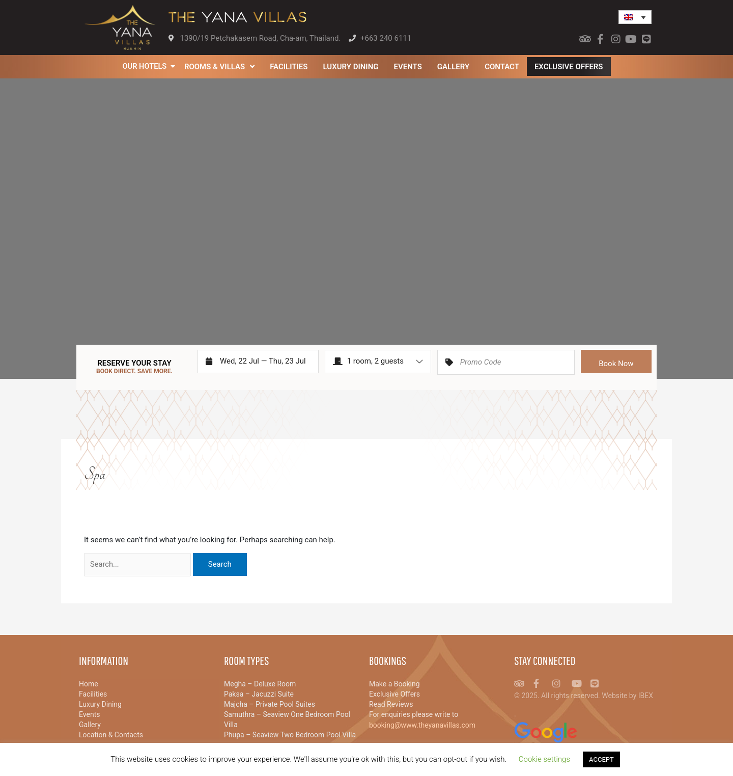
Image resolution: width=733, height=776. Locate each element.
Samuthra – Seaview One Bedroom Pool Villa (287, 719)
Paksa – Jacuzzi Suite (259, 694)
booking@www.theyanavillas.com (422, 725)
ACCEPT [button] (601, 759)
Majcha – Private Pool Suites (269, 704)
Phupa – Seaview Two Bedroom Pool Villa (290, 735)
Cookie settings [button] (544, 759)
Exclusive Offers (569, 66)
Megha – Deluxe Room (260, 684)
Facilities (289, 66)
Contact (502, 66)
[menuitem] (635, 17)
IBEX (645, 695)
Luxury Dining (351, 66)
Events (408, 66)
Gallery (454, 66)
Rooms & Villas (220, 66)
